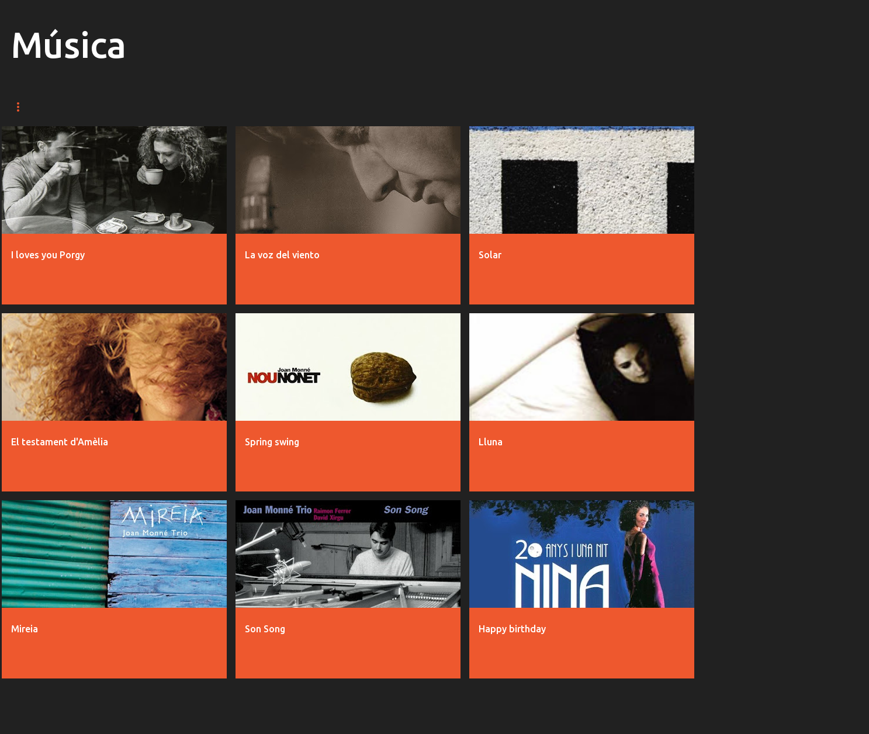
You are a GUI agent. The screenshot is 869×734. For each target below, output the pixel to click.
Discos (196, 107)
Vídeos (84, 107)
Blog (308, 107)
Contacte (369, 107)
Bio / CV (254, 107)
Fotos (140, 107)
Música (27, 107)
